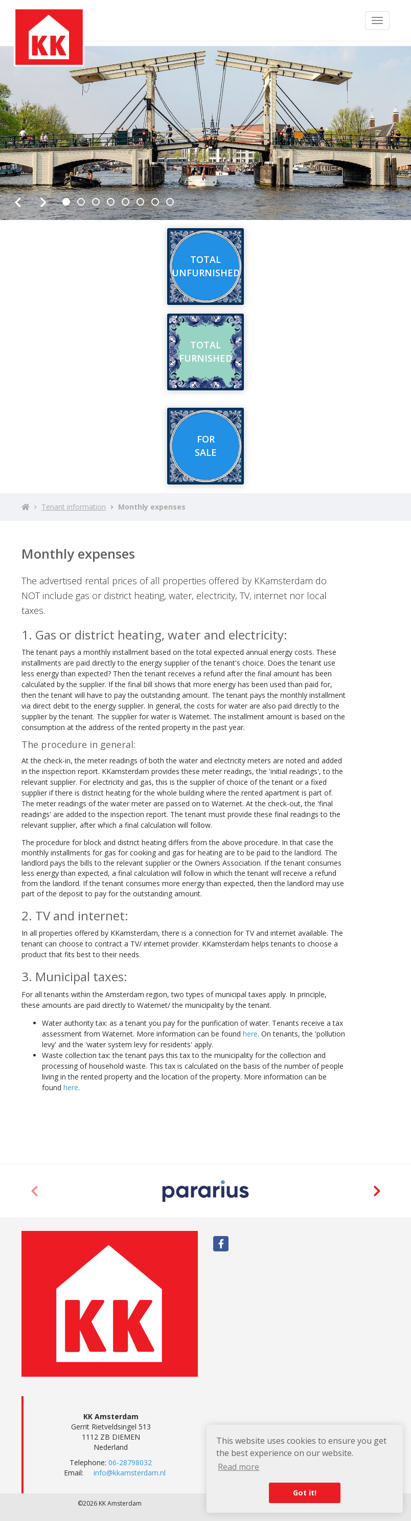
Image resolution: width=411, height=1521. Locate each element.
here (250, 1034)
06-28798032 (130, 1462)
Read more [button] (238, 1466)
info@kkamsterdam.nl (130, 1473)
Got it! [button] (304, 1492)
